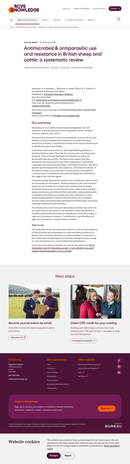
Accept (54, 455)
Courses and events (74, 20)
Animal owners (99, 8)
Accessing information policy (58, 384)
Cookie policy (52, 388)
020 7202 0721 (14, 375)
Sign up (107, 408)
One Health (54, 67)
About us (66, 8)
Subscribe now (18, 337)
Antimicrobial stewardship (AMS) (82, 67)
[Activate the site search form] (118, 20)
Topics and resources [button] (27, 20)
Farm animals (64, 67)
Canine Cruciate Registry (88, 368)
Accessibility (51, 376)
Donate (115, 8)
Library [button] (46, 20)
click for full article (41, 106)
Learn (81, 372)
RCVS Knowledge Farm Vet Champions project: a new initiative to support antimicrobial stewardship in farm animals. (63, 248)
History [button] (92, 20)
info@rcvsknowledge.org (18, 379)
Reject (68, 455)
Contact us (51, 368)
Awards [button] (57, 20)
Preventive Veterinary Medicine (58, 94)
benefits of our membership (66, 115)
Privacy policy (52, 380)
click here (36, 113)
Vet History (83, 376)
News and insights (81, 8)
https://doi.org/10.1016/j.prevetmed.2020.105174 (58, 100)
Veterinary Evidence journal (89, 364)
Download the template (84, 340)
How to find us (52, 372)
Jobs (48, 364)
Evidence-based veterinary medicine (37, 67)
